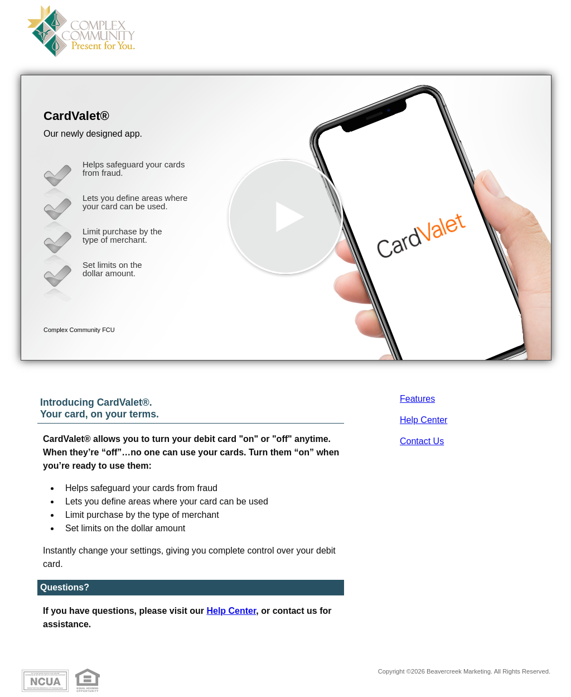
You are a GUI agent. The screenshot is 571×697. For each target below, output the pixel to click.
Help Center (423, 420)
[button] (286, 217)
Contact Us (422, 441)
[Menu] (533, 22)
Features (417, 398)
